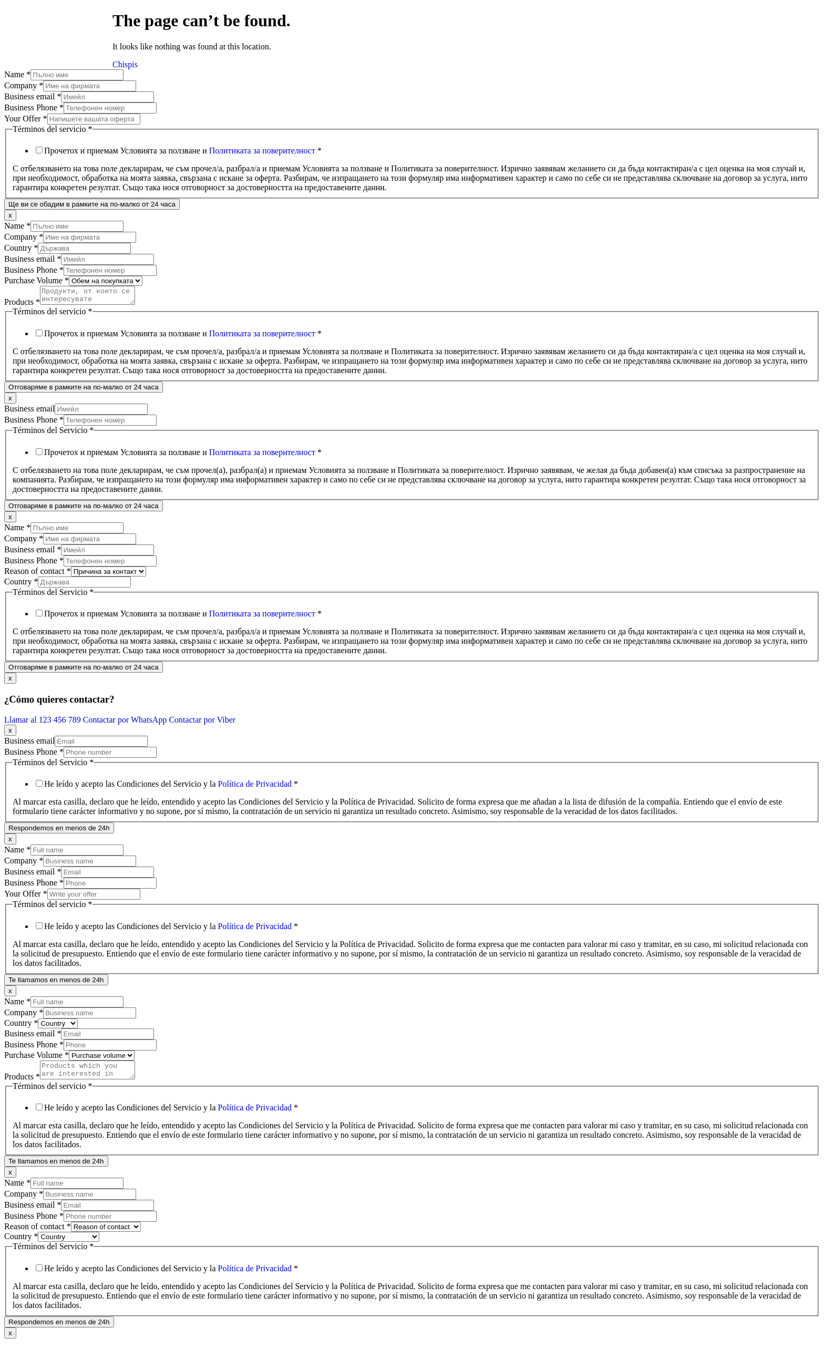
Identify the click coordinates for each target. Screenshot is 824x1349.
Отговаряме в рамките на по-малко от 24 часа (83, 390)
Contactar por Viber (202, 722)
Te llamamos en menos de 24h (56, 983)
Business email (32, 96)
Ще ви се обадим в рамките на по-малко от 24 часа (92, 204)
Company (23, 85)
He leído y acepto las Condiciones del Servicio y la (171, 786)
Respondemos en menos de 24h (59, 831)
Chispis (125, 64)
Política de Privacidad (255, 786)
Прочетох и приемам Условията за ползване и (183, 150)
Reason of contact (37, 574)
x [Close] (10, 215)
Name (17, 74)
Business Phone (34, 107)
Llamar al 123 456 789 (43, 722)
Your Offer (25, 118)
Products (22, 305)
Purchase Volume (36, 280)
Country (21, 247)
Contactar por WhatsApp (126, 722)
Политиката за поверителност (262, 150)
